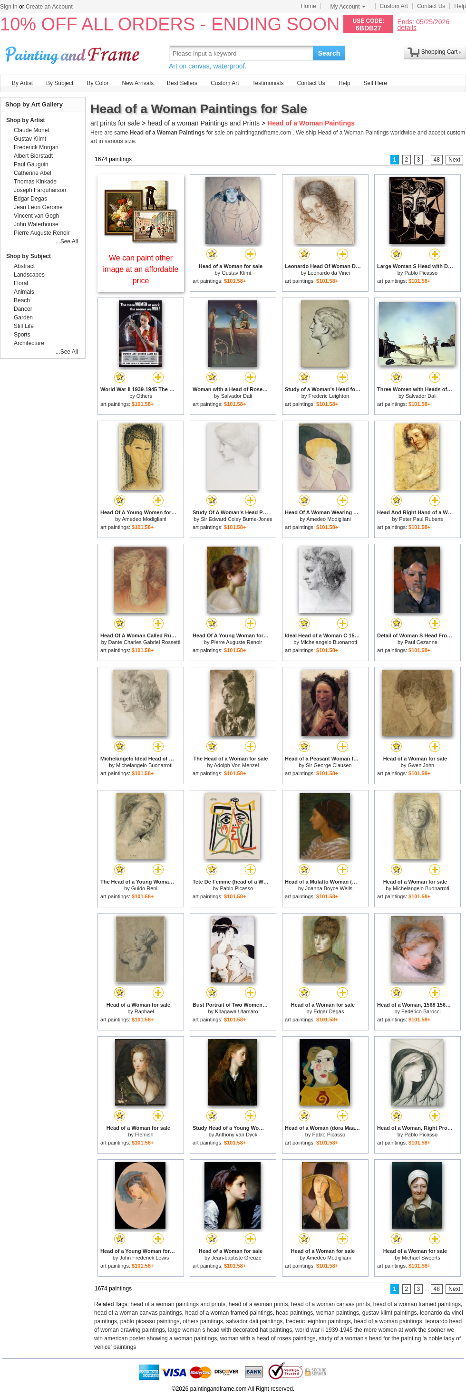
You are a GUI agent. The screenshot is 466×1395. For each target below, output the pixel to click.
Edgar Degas (328, 1011)
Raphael (144, 1011)
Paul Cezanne (421, 642)
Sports (22, 334)
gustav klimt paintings (389, 1312)
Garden (23, 317)
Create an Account (49, 6)
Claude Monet (31, 130)
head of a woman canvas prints (330, 1304)
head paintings (294, 1312)
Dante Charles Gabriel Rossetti (144, 642)
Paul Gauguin (31, 164)
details (406, 27)
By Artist (22, 83)
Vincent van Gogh (36, 215)
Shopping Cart (439, 51)
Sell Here (375, 83)
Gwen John (421, 765)
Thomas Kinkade (35, 181)
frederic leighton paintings (318, 1321)
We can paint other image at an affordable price (141, 269)
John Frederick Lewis (144, 1257)
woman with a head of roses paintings (268, 1338)
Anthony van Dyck (236, 1134)
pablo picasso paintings (150, 1321)
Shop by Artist (25, 120)
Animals (24, 292)
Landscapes (29, 274)
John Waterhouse (36, 224)
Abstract (24, 266)
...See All (67, 241)
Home (308, 6)
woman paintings (337, 1312)
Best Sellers (182, 83)
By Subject (59, 83)
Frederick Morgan (36, 147)
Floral (21, 283)
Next (454, 159)
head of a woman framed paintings (417, 1304)
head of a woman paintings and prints (178, 1304)
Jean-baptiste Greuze (237, 1257)
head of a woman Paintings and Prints (203, 123)
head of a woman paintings (388, 1321)
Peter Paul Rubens (421, 519)
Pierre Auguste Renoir (236, 642)
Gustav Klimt (236, 273)
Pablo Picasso (420, 273)
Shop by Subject (28, 256)
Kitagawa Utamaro (236, 1011)
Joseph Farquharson (40, 190)
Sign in (9, 6)
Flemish (144, 1134)
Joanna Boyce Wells (328, 888)
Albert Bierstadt (33, 156)
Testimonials (267, 83)
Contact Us (431, 6)
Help (460, 6)
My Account (348, 6)
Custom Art (394, 6)
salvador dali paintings (254, 1321)
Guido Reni (144, 888)
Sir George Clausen (329, 765)
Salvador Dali (236, 396)
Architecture (29, 343)
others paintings (203, 1321)
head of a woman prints (258, 1304)
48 (437, 159)
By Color (97, 83)
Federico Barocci (421, 1011)
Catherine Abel (32, 173)
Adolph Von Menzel (236, 765)
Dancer (23, 309)
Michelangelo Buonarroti (329, 642)
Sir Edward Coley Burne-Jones (236, 519)
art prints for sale (115, 123)
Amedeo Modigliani (144, 519)
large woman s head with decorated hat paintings (230, 1330)
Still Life (24, 326)
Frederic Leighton (329, 396)
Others (144, 396)
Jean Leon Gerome (38, 207)
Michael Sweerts (421, 1257)
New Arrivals (138, 83)
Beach (22, 300)
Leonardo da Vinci (329, 273)
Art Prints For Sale (73, 53)
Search (329, 53)
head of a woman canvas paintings (138, 1312)
